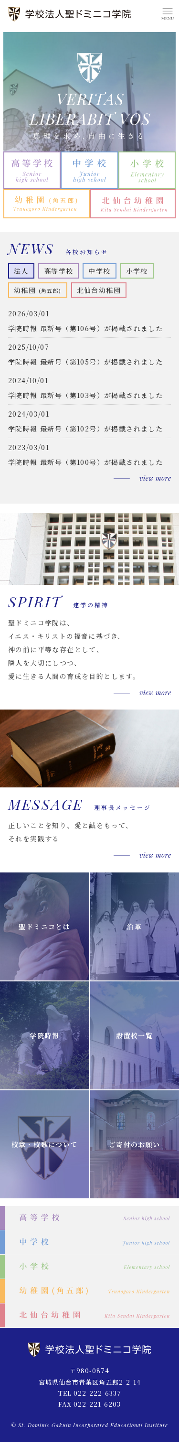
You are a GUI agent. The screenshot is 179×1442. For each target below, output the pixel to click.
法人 (21, 271)
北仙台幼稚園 (99, 290)
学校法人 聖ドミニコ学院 (70, 14)
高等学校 (59, 271)
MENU (167, 14)
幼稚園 (38, 290)
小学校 (137, 271)
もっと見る (142, 478)
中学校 (99, 271)
